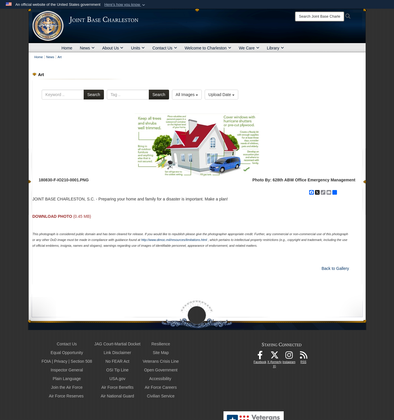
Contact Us (164, 48)
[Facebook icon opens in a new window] (260, 356)
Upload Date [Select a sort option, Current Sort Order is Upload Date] (221, 94)
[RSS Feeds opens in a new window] (303, 356)
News (87, 48)
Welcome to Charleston (208, 48)
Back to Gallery (335, 268)
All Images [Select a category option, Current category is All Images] (187, 94)
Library (275, 48)
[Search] (319, 16)
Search (93, 94)
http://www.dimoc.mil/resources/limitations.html (174, 240)
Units (138, 48)
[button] (125, 5)
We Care (249, 48)
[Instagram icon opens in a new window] (289, 356)
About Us (113, 48)
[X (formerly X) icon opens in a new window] (274, 356)
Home (67, 48)
